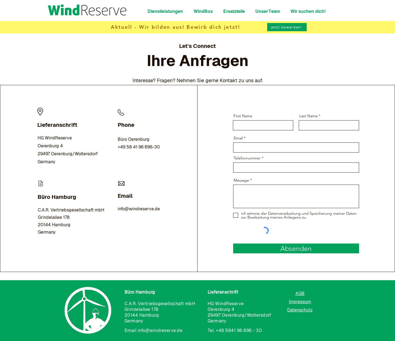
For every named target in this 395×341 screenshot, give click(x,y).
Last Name (308, 116)
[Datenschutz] (299, 310)
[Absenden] (296, 248)
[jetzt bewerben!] (287, 27)
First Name (242, 116)
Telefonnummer (247, 158)
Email (238, 138)
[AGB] (299, 293)
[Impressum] (299, 301)
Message (241, 180)
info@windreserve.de (139, 209)
